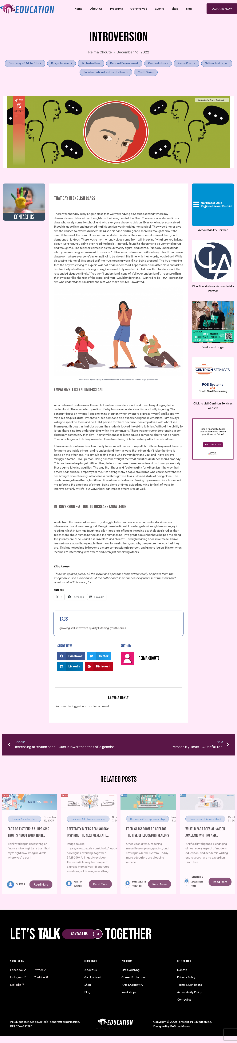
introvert (82, 628)
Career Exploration (133, 977)
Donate (182, 970)
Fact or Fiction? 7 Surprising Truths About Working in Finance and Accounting (28, 841)
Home (78, 8)
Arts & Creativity (132, 985)
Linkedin (17, 985)
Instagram (18, 977)
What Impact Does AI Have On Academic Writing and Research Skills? (205, 841)
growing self (67, 628)
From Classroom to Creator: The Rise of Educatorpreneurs (147, 840)
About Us (96, 8)
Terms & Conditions (189, 985)
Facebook (18, 970)
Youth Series (146, 72)
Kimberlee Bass (91, 63)
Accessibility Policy (189, 992)
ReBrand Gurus (180, 1026)
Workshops (128, 992)
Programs (116, 8)
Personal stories (158, 63)
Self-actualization (216, 63)
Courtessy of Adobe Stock (25, 63)
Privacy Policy (186, 977)
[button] (71, 656)
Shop (175, 8)
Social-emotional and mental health (106, 72)
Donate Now (221, 8)
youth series (118, 628)
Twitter (40, 970)
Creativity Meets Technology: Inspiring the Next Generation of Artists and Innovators (88, 841)
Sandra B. (20, 892)
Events (159, 8)
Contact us (184, 999)
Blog (189, 8)
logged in (78, 706)
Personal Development (124, 63)
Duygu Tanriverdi (61, 63)
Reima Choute (186, 63)
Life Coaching (130, 970)
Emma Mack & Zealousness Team (197, 890)
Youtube (41, 977)
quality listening (99, 628)
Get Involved (138, 8)
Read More (41, 892)
